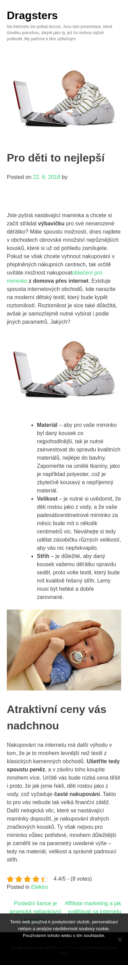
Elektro (39, 887)
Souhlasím (64, 949)
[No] (119, 939)
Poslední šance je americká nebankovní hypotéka (35, 911)
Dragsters (32, 15)
